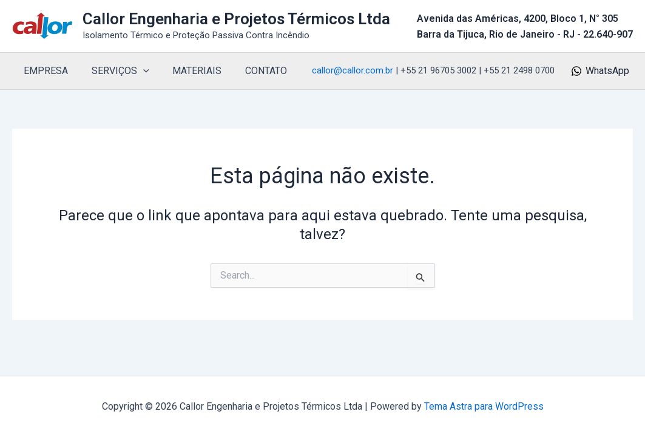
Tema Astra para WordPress (484, 406)
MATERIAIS (187, 70)
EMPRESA (44, 70)
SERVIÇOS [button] (114, 71)
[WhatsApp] (600, 71)
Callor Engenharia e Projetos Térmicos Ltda (236, 19)
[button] (137, 71)
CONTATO (252, 70)
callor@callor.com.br (352, 70)
